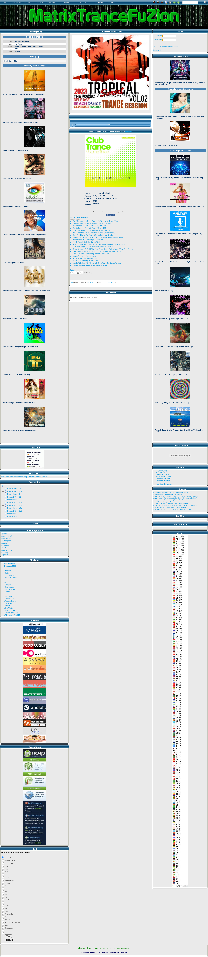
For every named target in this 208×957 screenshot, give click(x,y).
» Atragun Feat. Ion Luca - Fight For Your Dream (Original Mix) (175, 505)
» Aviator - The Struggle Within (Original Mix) (169, 507)
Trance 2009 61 (14, 497)
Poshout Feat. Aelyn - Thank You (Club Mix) (90, 226)
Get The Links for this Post (79, 217)
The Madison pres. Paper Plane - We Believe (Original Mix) (95, 221)
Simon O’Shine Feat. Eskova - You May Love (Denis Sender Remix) (98, 237)
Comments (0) (110, 282)
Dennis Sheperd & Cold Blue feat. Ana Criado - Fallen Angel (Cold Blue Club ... (103, 249)
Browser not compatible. (34, 238)
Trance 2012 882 (14, 505)
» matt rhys (5, 545)
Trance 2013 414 (14, 508)
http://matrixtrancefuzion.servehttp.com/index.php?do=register (24, 477)
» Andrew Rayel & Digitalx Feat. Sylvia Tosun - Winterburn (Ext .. (176, 496)
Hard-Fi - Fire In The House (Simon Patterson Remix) (93, 235)
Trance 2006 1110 (15, 489)
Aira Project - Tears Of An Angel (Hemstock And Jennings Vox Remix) (99, 244)
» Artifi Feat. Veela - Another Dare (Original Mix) (170, 503)
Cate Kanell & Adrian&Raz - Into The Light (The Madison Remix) (98, 251)
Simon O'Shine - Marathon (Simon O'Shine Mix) (91, 254)
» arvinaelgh (5, 543)
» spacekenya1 (6, 536)
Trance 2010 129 (14, 500)
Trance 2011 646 (14, 503)
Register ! (157, 50)
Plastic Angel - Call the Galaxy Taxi (86, 242)
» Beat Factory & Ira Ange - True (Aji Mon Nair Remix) (172, 509)
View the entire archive (164, 484)
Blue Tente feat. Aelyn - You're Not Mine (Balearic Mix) (94, 233)
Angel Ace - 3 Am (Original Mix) (85, 258)
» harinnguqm (6, 541)
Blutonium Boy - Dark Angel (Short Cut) (88, 240)
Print (71, 282)
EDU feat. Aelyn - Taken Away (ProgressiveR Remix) (93, 230)
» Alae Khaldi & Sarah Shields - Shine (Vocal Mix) (171, 492)
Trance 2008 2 (13, 494)
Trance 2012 (129, 131)
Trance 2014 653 (14, 511)
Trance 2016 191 (14, 517)
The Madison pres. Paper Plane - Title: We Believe (92, 223)
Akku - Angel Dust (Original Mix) (85, 261)
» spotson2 (5, 555)
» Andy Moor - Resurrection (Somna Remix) (168, 500)
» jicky (3, 548)
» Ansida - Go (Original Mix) (163, 502)
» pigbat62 (5, 534)
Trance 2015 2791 (15, 514)
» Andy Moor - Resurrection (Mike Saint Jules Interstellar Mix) (175, 498)
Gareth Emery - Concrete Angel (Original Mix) (90, 228)
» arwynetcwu (6, 550)
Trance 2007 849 (14, 491)
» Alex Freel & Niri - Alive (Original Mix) (168, 494)
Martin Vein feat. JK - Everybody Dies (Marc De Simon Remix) (97, 263)
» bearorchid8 (6, 538)
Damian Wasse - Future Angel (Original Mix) (90, 265)
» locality (4, 552)
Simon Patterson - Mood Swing (84, 256)
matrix (8, 566)
